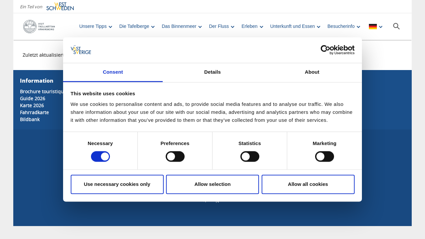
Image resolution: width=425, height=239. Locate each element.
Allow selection (212, 184)
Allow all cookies (308, 184)
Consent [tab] (113, 72)
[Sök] (396, 26)
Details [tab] (212, 72)
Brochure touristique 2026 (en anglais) (62, 91)
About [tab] (312, 72)
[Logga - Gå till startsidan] (46, 26)
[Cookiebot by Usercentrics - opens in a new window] (326, 50)
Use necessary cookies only (117, 184)
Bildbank (30, 119)
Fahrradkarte (34, 112)
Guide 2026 (32, 98)
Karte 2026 (32, 105)
